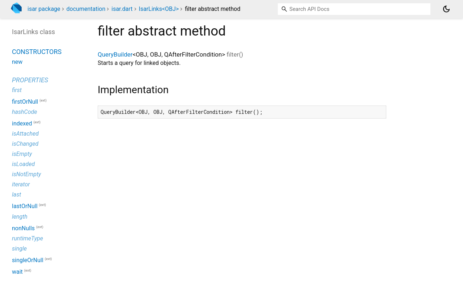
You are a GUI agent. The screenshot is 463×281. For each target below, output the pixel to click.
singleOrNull (27, 260)
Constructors (36, 51)
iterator (21, 184)
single (19, 248)
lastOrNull (25, 206)
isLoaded (23, 164)
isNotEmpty (26, 174)
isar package (43, 8)
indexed (22, 123)
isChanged (25, 143)
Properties (30, 80)
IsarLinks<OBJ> (159, 8)
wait (17, 272)
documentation (86, 8)
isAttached (25, 133)
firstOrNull (25, 101)
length (19, 216)
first (17, 90)
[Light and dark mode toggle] (446, 9)
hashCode (24, 111)
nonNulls (23, 228)
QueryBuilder (115, 54)
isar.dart (121, 8)
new (17, 61)
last (16, 194)
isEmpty (22, 153)
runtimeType (27, 238)
